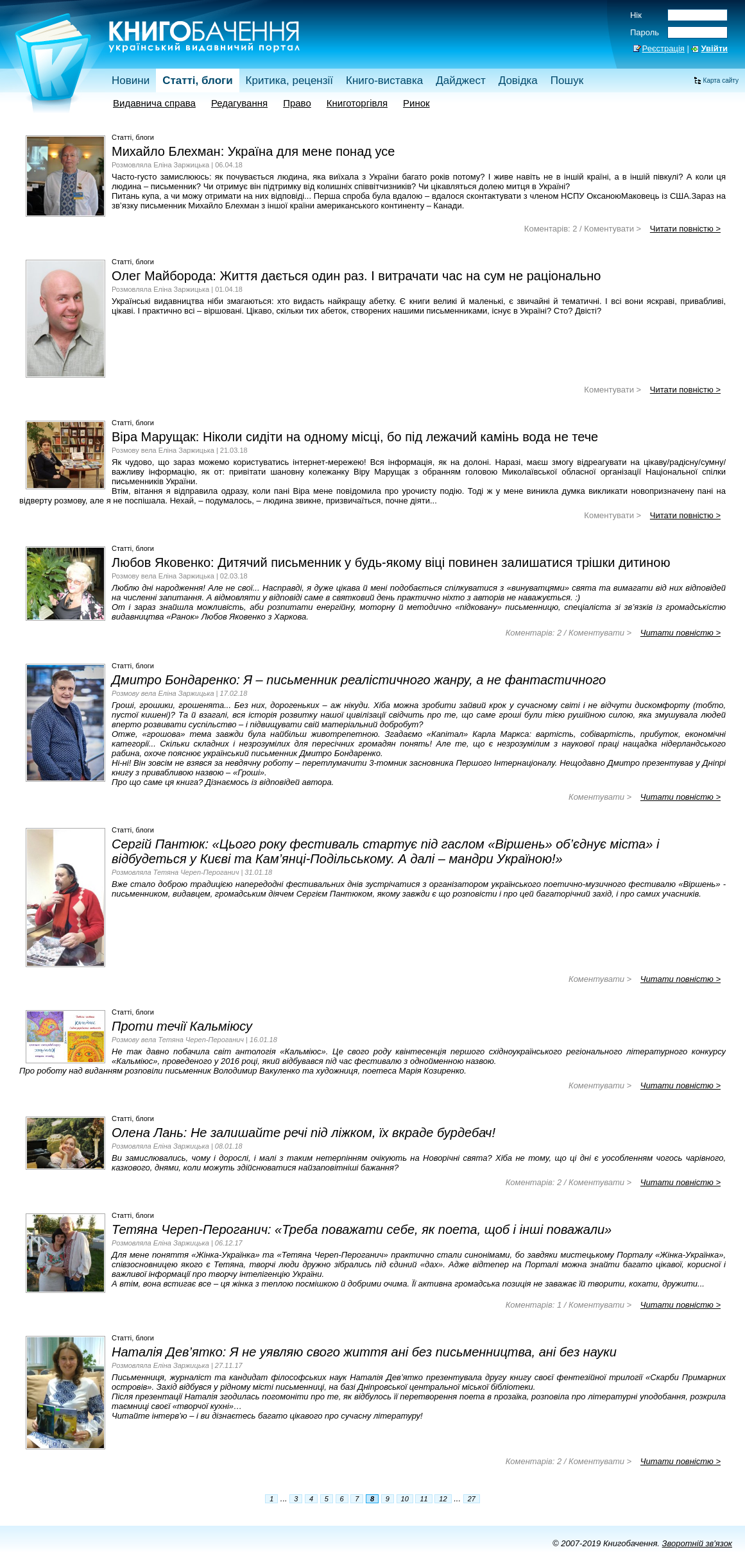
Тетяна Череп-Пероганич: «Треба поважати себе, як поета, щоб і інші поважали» (362, 1229)
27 (471, 1499)
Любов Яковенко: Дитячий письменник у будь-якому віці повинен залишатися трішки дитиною (391, 562)
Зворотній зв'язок (697, 1543)
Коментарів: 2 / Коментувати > (582, 228)
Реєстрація (663, 48)
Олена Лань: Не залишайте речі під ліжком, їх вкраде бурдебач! (303, 1133)
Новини (131, 80)
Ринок (416, 102)
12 (443, 1499)
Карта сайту (721, 80)
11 (423, 1499)
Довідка (518, 80)
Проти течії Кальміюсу (182, 1026)
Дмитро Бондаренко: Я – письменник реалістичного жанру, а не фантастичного (359, 680)
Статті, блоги (197, 80)
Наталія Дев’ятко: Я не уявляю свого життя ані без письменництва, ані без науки (364, 1352)
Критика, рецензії (289, 80)
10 (405, 1499)
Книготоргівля (357, 102)
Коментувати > (612, 389)
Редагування (239, 102)
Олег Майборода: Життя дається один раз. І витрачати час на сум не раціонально (356, 276)
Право (297, 102)
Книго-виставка (384, 80)
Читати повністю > (685, 228)
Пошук (567, 80)
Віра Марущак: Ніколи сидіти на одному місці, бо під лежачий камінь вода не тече (355, 437)
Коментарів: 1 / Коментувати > (569, 1305)
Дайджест (461, 80)
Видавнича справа (154, 102)
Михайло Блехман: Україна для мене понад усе (253, 151)
